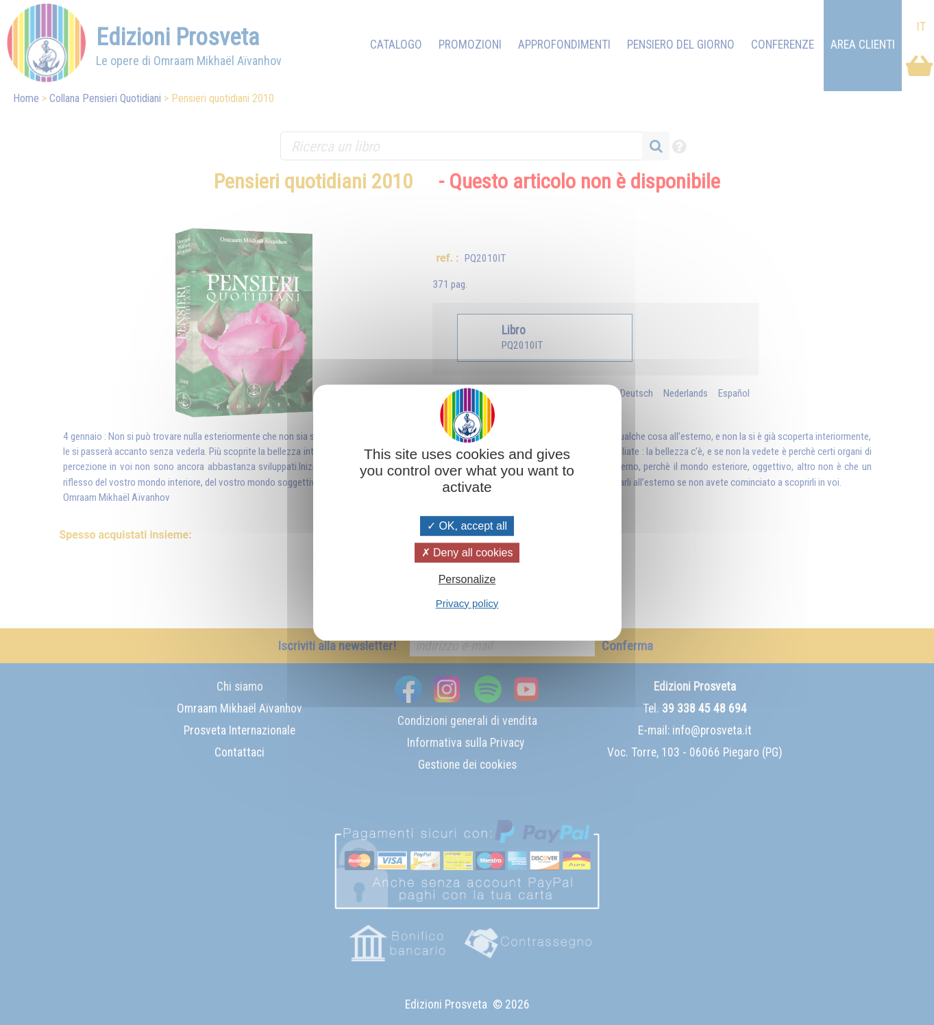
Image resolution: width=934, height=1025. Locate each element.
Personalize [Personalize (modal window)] (467, 580)
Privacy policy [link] (467, 603)
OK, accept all (467, 526)
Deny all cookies (467, 552)
